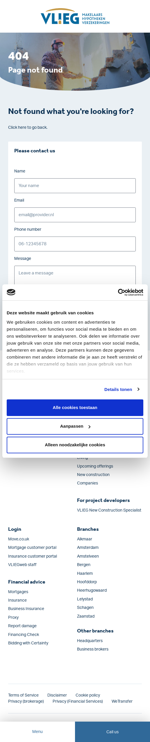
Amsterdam (88, 548)
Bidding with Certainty (28, 643)
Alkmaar (84, 539)
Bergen (83, 565)
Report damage (22, 626)
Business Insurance (26, 609)
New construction (93, 475)
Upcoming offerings (95, 466)
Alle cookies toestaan (75, 407)
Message (22, 259)
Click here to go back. (27, 128)
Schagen (85, 608)
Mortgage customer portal (32, 548)
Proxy (13, 618)
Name (19, 171)
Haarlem (85, 574)
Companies (87, 483)
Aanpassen (75, 426)
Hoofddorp (87, 582)
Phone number (27, 230)
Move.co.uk (18, 539)
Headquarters (90, 641)
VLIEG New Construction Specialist (109, 510)
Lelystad (85, 599)
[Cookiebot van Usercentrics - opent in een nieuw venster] (117, 292)
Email (19, 200)
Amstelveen (88, 556)
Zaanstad (85, 616)
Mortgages (18, 592)
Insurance (17, 600)
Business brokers (92, 649)
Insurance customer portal (32, 556)
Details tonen (118, 389)
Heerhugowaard (92, 590)
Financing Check (23, 635)
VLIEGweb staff (22, 565)
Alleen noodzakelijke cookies (75, 444)
